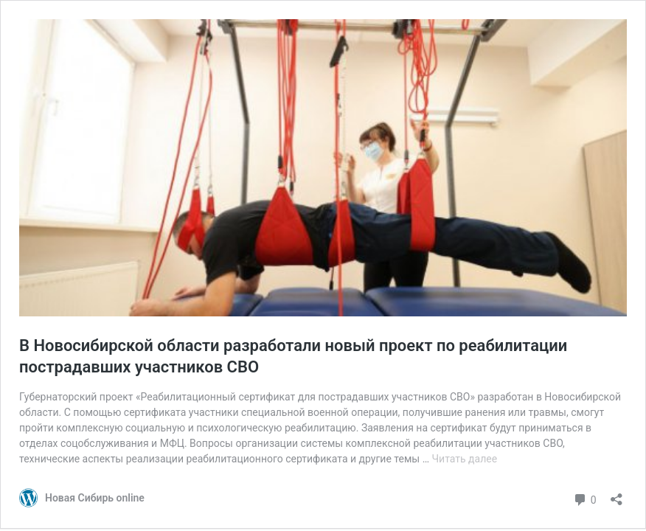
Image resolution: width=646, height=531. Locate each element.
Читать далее (465, 459)
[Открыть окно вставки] (616, 494)
